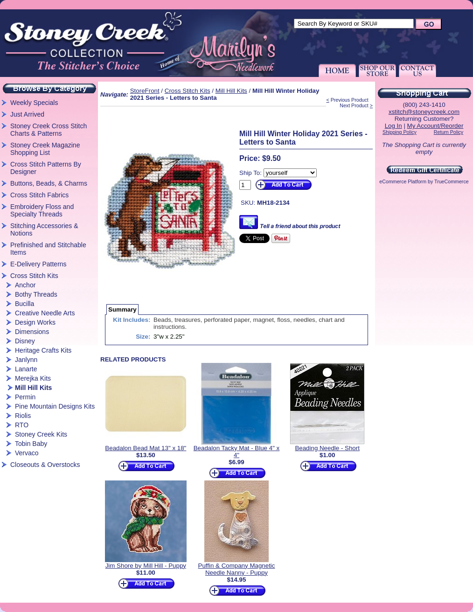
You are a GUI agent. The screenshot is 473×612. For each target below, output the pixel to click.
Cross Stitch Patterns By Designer (45, 167)
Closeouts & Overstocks (45, 464)
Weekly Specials (34, 102)
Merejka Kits (33, 378)
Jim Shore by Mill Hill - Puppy (145, 565)
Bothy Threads (36, 294)
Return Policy (448, 132)
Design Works (35, 322)
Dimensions (32, 331)
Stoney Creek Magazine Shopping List (45, 148)
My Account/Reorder (435, 125)
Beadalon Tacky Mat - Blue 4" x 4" (237, 452)
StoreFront (145, 90)
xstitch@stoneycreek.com (424, 111)
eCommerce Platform (402, 181)
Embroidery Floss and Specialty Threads (42, 210)
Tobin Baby (31, 443)
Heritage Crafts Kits (43, 350)
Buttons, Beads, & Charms (48, 183)
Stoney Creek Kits (41, 434)
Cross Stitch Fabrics (39, 195)
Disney (25, 341)
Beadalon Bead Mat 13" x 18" (145, 448)
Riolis (23, 415)
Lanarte (26, 369)
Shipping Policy (400, 132)
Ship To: (250, 172)
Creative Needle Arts (45, 313)
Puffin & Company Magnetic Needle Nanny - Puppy (236, 569)
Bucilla (24, 303)
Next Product (354, 105)
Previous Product (350, 100)
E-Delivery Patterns (38, 264)
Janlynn (26, 359)
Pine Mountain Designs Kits (55, 406)
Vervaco (27, 453)
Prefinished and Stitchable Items (48, 248)
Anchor (25, 285)
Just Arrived (27, 114)
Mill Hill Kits (33, 387)
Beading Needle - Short (327, 448)
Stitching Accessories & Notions (44, 229)
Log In (393, 125)
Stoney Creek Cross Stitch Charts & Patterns (48, 129)
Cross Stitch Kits (34, 275)
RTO (21, 425)
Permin (25, 397)
